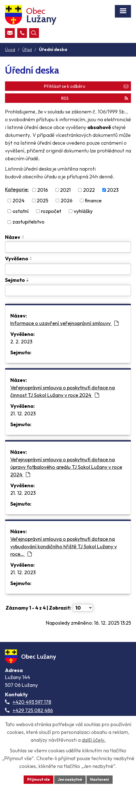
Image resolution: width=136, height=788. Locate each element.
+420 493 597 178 (32, 702)
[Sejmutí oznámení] (68, 290)
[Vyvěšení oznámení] (68, 269)
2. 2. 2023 (21, 341)
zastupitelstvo (28, 222)
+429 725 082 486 (33, 710)
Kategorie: (17, 189)
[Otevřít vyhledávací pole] (34, 33)
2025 (42, 200)
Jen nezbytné (70, 779)
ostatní (21, 211)
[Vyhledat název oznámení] (68, 247)
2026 (66, 200)
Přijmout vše (38, 779)
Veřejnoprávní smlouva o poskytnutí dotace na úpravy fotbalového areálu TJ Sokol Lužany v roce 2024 (66, 467)
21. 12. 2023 (23, 413)
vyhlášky (83, 211)
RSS (94, 98)
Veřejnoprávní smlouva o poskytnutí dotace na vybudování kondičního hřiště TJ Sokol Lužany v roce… (63, 546)
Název (12, 237)
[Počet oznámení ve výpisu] (83, 608)
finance (93, 200)
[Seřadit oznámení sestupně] (23, 238)
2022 (89, 190)
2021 (65, 190)
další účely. (94, 740)
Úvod (10, 49)
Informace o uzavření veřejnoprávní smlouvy (64, 323)
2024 (18, 200)
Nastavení (99, 779)
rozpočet (51, 211)
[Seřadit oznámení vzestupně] (23, 236)
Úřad (27, 49)
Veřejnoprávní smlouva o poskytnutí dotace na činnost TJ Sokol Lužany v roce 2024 (62, 391)
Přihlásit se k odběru (86, 86)
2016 (42, 190)
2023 (112, 190)
